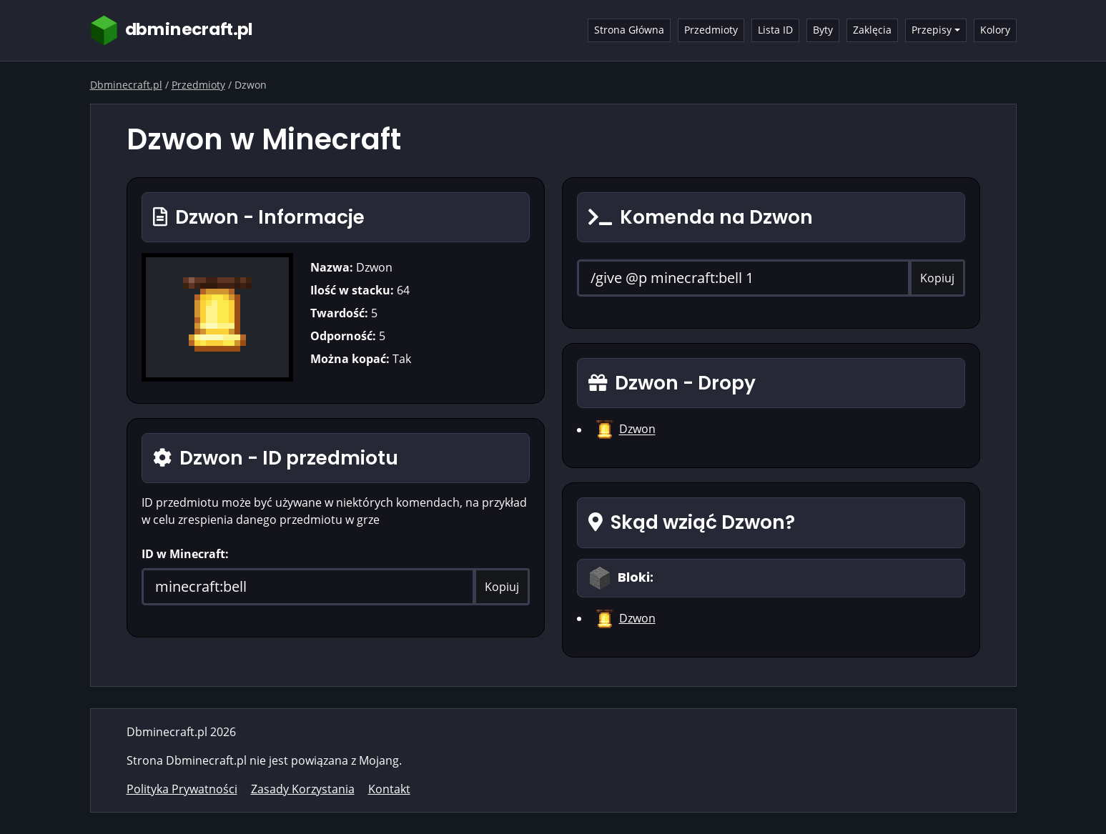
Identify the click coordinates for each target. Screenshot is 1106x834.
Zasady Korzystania (303, 789)
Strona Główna (629, 29)
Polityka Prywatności (182, 789)
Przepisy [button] (932, 29)
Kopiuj (502, 587)
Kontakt (389, 789)
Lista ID (775, 29)
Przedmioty (711, 29)
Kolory (995, 29)
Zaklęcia (872, 29)
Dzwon (637, 429)
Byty (823, 29)
